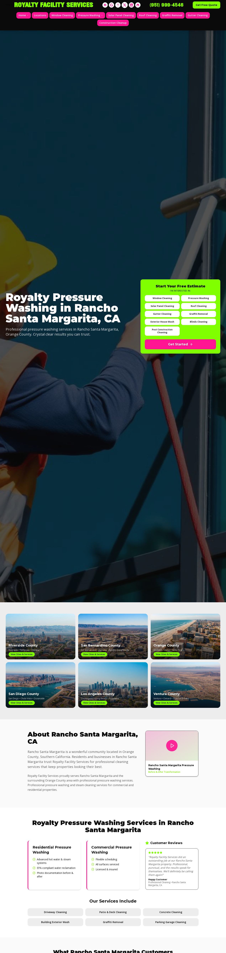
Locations (40, 15)
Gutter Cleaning (198, 15)
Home (24, 15)
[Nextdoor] (138, 5)
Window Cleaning (62, 15)
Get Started (180, 344)
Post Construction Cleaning (162, 331)
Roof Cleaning (148, 15)
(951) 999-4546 (166, 4)
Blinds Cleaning (198, 321)
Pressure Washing (90, 15)
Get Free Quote (206, 5)
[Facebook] (105, 5)
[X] (125, 5)
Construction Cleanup (113, 22)
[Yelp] (118, 5)
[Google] (111, 5)
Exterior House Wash (162, 321)
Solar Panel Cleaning (121, 15)
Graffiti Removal (172, 15)
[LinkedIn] (131, 5)
